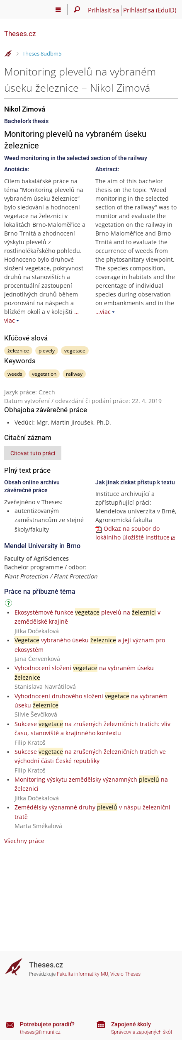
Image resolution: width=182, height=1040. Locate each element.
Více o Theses (125, 974)
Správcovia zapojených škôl (141, 1032)
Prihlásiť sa (103, 10)
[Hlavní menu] (58, 9)
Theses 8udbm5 (41, 53)
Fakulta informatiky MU (82, 974)
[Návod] (9, 604)
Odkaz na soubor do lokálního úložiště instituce (132, 533)
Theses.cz (20, 33)
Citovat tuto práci (32, 453)
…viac (103, 312)
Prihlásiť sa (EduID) (149, 10)
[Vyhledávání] (77, 9)
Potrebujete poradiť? (47, 1024)
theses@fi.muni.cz (40, 1032)
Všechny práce (24, 841)
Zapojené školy (131, 1024)
